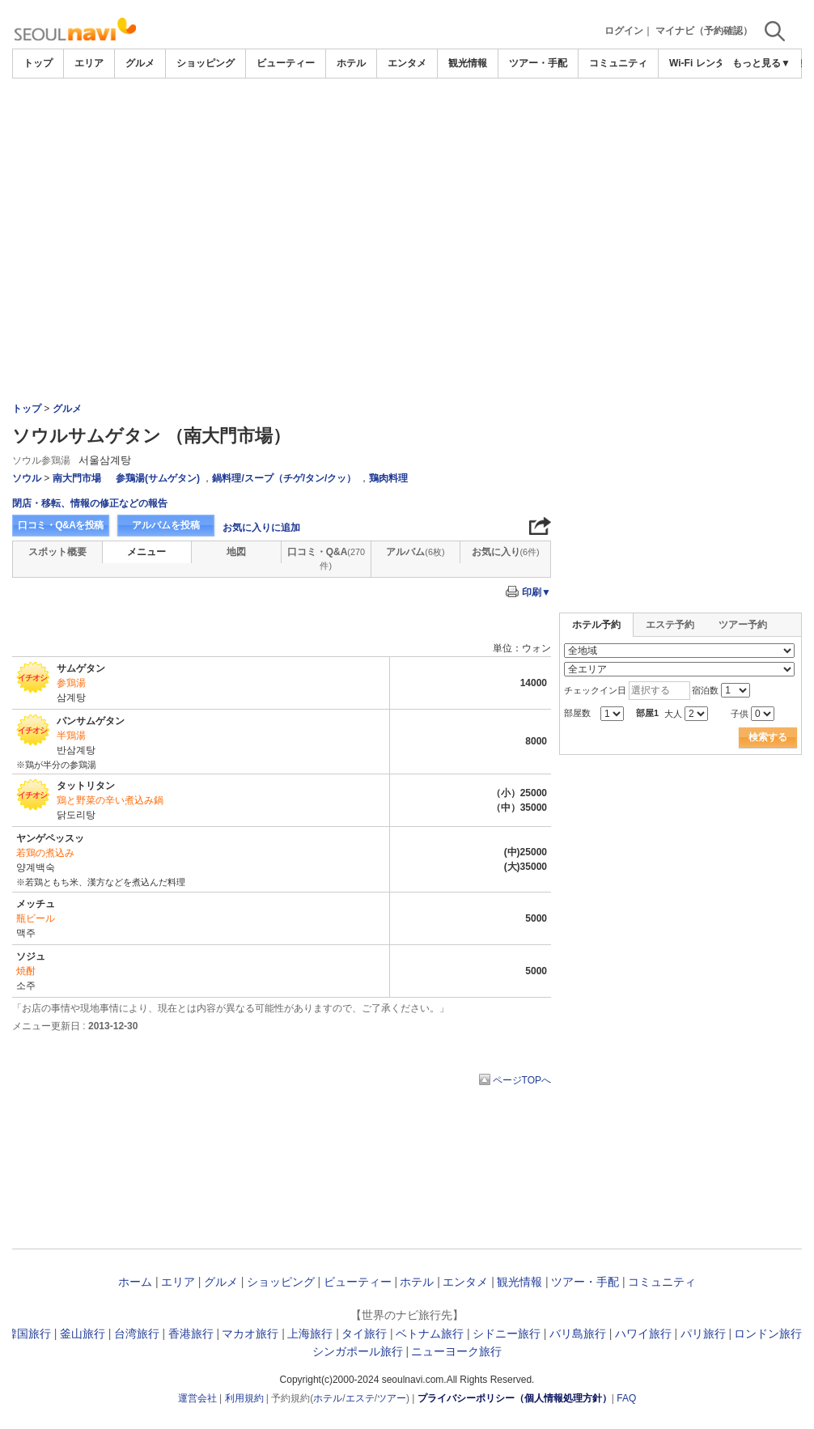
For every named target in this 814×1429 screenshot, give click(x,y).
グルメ (140, 63)
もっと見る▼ (761, 63)
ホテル (351, 63)
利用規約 (244, 1398)
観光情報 (467, 63)
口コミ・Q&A (326, 558)
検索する (767, 737)
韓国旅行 (28, 1333)
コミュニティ (618, 63)
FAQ (626, 1398)
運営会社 (197, 1398)
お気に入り (506, 552)
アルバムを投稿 (166, 525)
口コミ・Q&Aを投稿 (61, 525)
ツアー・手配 (538, 63)
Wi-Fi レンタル (702, 63)
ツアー (391, 1398)
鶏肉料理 (388, 478)
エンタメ (407, 63)
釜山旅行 (82, 1333)
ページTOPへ (522, 1080)
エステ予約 (670, 624)
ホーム (135, 1281)
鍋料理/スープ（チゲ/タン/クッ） (284, 478)
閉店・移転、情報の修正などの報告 (89, 503)
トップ (38, 63)
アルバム (415, 552)
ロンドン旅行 (768, 1333)
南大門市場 (77, 478)
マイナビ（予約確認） (704, 30)
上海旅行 (310, 1333)
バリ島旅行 (577, 1333)
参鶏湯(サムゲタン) (158, 478)
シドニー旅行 (507, 1333)
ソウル (26, 478)
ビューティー (285, 63)
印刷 (536, 592)
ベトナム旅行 (430, 1333)
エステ (360, 1398)
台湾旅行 (136, 1333)
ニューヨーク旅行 (456, 1351)
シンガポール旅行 (357, 1351)
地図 (236, 552)
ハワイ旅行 (643, 1333)
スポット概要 (57, 552)
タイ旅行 (364, 1333)
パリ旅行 (703, 1333)
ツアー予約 (743, 624)
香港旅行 (191, 1333)
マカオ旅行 (250, 1333)
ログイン (623, 30)
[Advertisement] (407, 123)
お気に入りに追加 (261, 527)
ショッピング (205, 63)
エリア (89, 63)
